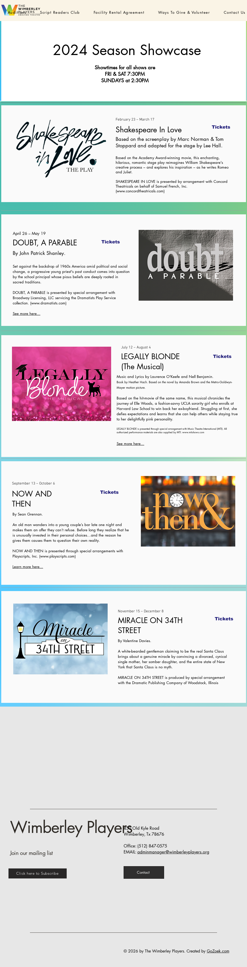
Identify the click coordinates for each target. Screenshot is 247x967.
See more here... (26, 313)
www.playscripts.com (57, 556)
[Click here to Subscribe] (37, 873)
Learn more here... (27, 566)
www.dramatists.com (48, 303)
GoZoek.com (218, 951)
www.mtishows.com (193, 432)
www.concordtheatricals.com (140, 191)
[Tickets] (221, 127)
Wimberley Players (71, 827)
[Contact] (144, 872)
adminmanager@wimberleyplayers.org (173, 852)
